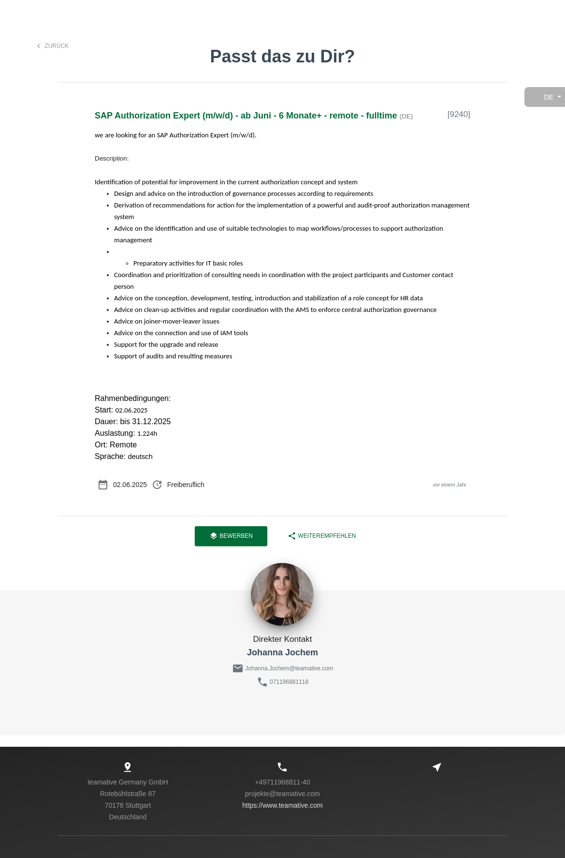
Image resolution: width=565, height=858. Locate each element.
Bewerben (231, 536)
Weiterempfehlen (322, 536)
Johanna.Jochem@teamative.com (288, 668)
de (548, 97)
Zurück (51, 46)
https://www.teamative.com (282, 805)
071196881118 (289, 682)
